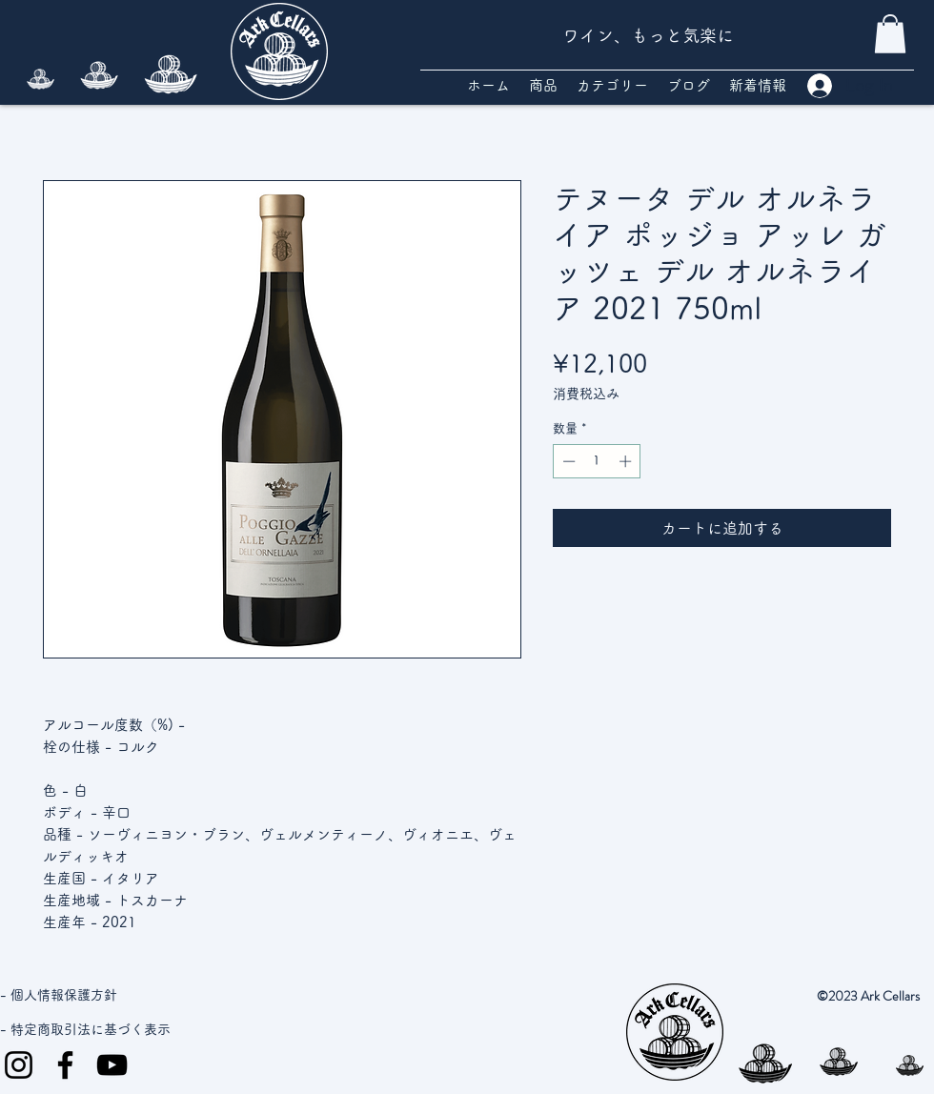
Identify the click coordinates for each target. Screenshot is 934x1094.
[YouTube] (112, 1065)
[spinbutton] (597, 461)
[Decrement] (567, 461)
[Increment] (627, 461)
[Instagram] (18, 1065)
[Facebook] (65, 1065)
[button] (890, 33)
